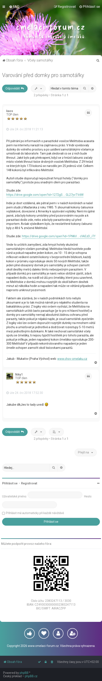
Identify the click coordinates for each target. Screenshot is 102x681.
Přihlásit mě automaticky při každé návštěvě (35, 513)
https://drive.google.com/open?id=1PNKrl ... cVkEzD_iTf (58, 236)
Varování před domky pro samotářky (43, 75)
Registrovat (29, 483)
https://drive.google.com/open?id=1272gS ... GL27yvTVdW (44, 194)
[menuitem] (14, 6)
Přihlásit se (9, 483)
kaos (9, 111)
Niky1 (19, 374)
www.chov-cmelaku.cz (72, 358)
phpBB (24, 672)
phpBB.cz (31, 676)
